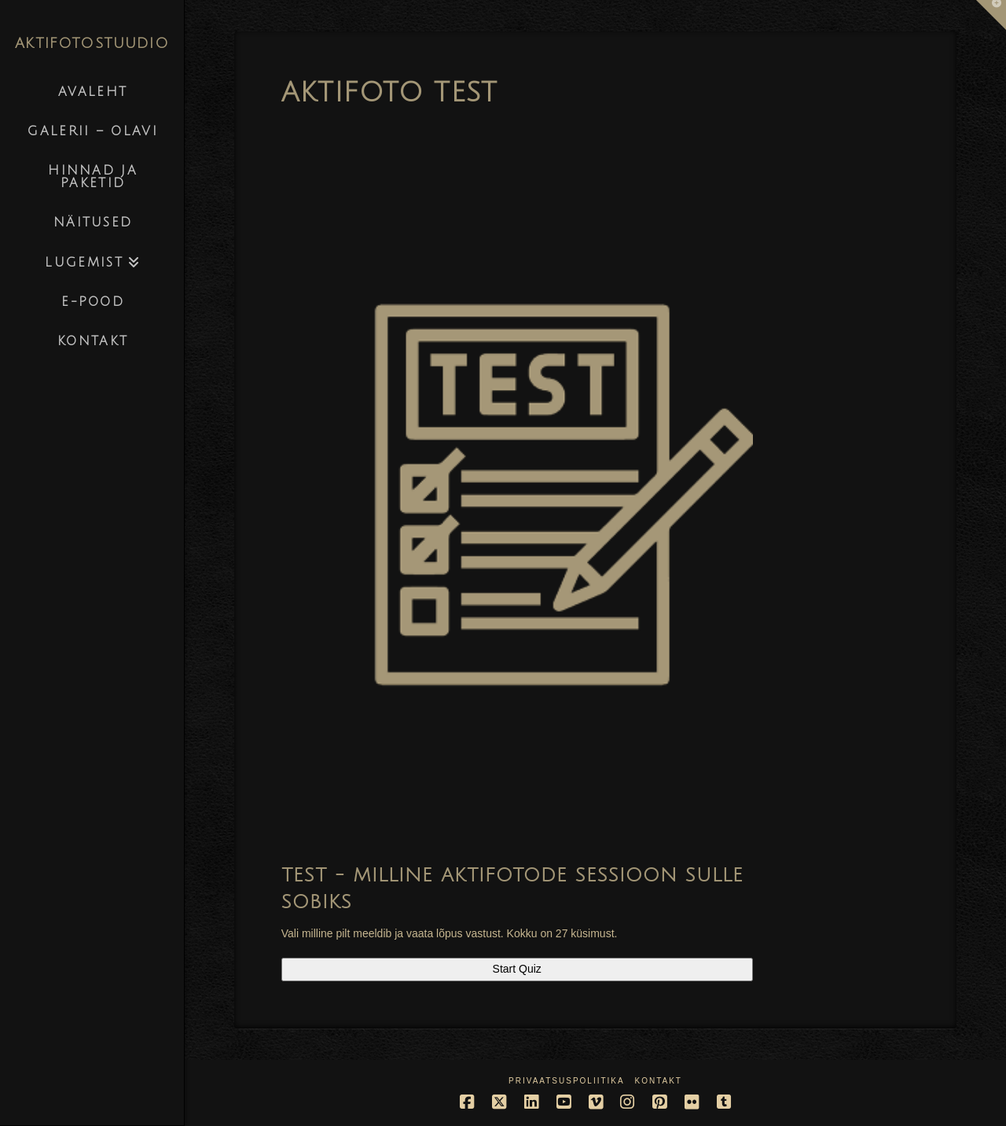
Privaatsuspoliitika (567, 1080)
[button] (991, 15)
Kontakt (657, 1080)
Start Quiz (517, 968)
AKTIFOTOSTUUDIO (92, 43)
